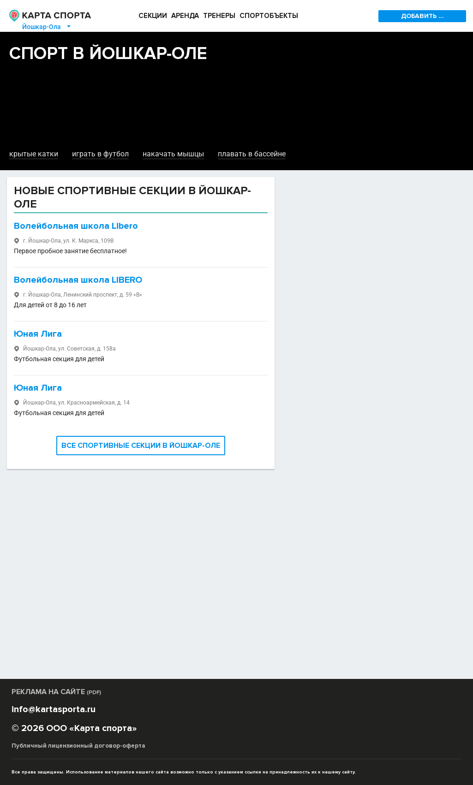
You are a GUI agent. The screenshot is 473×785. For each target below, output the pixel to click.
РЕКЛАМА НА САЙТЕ (56, 691)
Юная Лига (38, 333)
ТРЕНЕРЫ (219, 16)
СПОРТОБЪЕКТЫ (268, 16)
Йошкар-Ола (47, 26)
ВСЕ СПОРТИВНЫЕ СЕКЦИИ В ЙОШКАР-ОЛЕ (140, 445)
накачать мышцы (173, 153)
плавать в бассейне (252, 153)
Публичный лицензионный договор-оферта (78, 745)
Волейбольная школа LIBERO (78, 279)
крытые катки (33, 153)
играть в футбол (100, 153)
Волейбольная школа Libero (76, 226)
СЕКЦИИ (152, 16)
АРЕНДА (185, 16)
